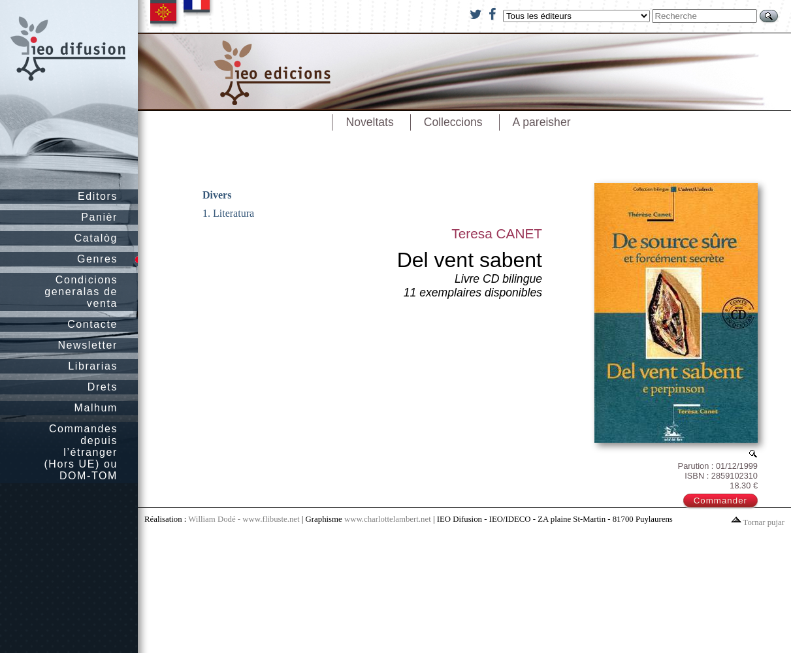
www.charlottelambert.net (387, 519)
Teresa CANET (496, 233)
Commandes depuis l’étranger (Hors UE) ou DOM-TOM (81, 452)
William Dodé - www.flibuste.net (243, 519)
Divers (216, 194)
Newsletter (87, 345)
